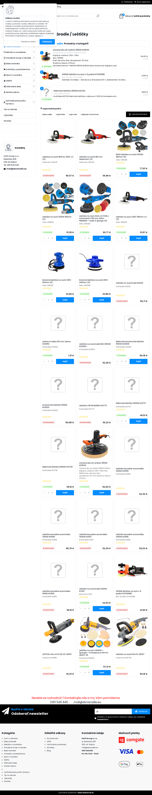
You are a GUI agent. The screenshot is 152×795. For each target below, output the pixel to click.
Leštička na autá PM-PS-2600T (130, 654)
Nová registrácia (143, 2)
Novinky (7, 121)
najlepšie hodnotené (90, 114)
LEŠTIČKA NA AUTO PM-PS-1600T (57, 654)
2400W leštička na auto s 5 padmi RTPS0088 (128, 592)
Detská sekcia (11, 92)
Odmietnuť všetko (28, 42)
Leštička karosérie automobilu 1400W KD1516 (130, 535)
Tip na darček (10, 109)
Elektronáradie (12, 46)
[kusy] (122, 174)
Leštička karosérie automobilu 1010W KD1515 (56, 592)
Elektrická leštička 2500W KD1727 (131, 403)
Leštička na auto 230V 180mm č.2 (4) (131, 218)
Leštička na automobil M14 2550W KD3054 (95, 345)
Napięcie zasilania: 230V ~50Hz (66, 55)
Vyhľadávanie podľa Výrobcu (15, 102)
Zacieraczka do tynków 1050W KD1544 (93, 464)
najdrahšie (60, 114)
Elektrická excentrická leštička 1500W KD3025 (130, 342)
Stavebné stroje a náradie (17, 58)
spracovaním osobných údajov (120, 717)
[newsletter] (141, 711)
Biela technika (12, 63)
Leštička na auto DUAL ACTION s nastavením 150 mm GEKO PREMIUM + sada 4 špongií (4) (94, 218)
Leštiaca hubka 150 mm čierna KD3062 (56, 342)
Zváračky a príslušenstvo (17, 69)
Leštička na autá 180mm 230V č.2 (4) (57, 158)
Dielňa (8, 80)
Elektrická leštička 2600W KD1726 (57, 467)
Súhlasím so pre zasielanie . (121, 718)
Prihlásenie (128, 2)
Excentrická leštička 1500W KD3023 (54, 406)
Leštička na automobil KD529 (129, 283)
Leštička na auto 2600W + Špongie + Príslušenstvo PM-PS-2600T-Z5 (94, 652)
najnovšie (73, 114)
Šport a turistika (13, 75)
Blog (59, 6)
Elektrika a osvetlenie (15, 52)
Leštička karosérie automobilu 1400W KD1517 (93, 535)
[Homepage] (2, 6)
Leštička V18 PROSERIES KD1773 (93, 405)
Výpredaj (8, 115)
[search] (98, 17)
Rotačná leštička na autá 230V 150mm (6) (56, 281)
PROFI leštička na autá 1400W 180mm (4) (129, 155)
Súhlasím (47, 41)
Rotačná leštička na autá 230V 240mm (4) (93, 281)
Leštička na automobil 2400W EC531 (93, 590)
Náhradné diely (12, 86)
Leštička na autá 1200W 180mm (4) (56, 218)
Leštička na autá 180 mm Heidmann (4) (90, 158)
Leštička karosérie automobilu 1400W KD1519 (130, 469)
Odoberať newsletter (29, 713)
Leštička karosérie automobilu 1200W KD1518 (56, 535)
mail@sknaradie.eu (17, 168)
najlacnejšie (47, 114)
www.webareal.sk (86, 792)
